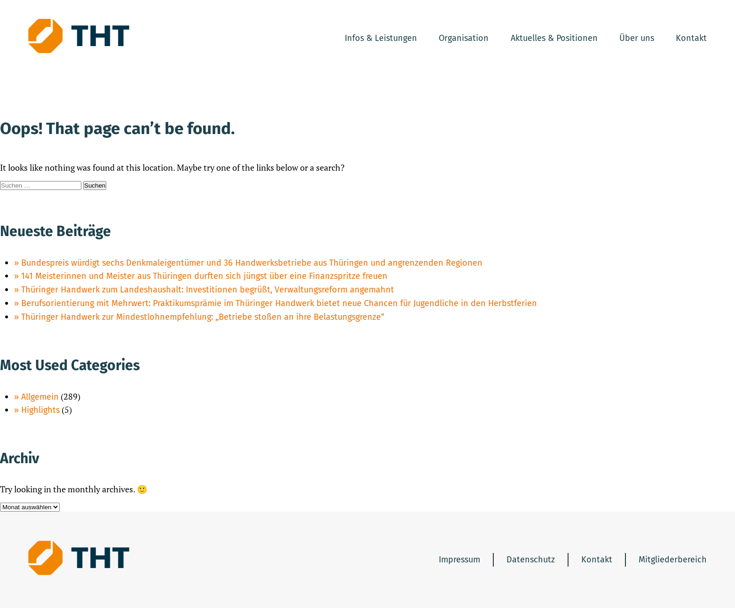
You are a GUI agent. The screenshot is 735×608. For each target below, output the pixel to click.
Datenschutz (530, 559)
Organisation (464, 38)
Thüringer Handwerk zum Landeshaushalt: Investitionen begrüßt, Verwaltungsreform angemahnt (207, 289)
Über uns (636, 38)
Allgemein (40, 397)
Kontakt (691, 38)
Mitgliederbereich (673, 559)
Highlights (40, 410)
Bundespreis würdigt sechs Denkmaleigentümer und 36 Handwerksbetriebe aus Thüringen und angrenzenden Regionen (251, 263)
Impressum (459, 559)
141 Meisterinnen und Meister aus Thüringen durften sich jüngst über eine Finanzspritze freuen (204, 276)
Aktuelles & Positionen (554, 38)
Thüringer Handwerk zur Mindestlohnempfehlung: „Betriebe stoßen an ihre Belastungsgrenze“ (202, 317)
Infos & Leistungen (381, 38)
